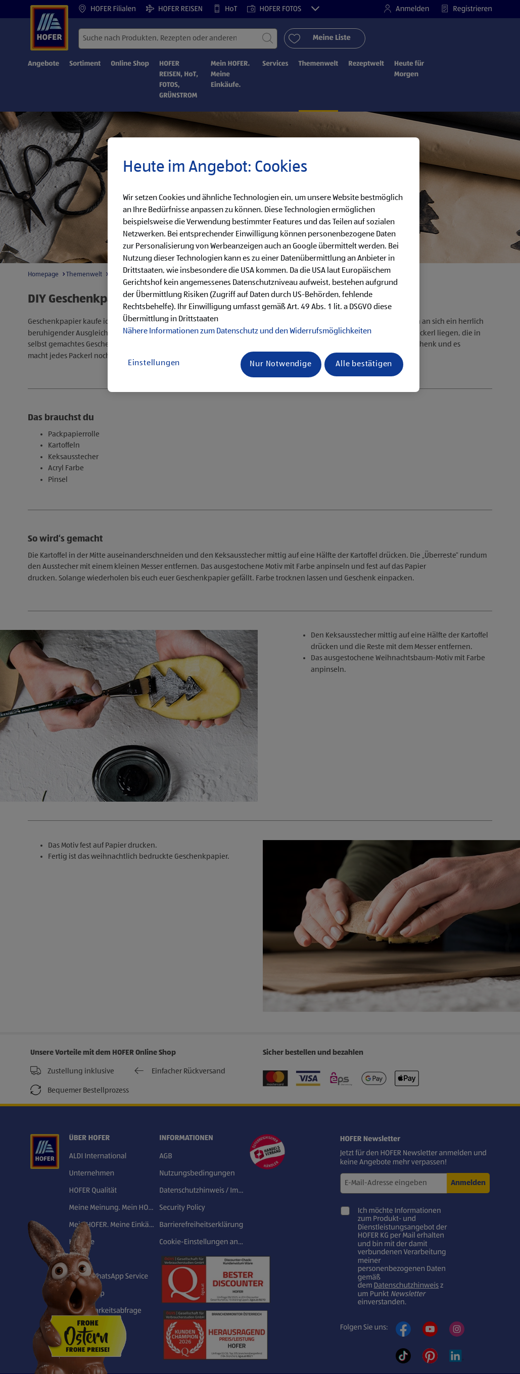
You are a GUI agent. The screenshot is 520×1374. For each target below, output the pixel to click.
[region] (263, 264)
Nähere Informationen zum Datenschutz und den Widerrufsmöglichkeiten (247, 331)
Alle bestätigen (364, 364)
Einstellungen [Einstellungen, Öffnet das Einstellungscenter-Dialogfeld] (154, 363)
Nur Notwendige (280, 364)
